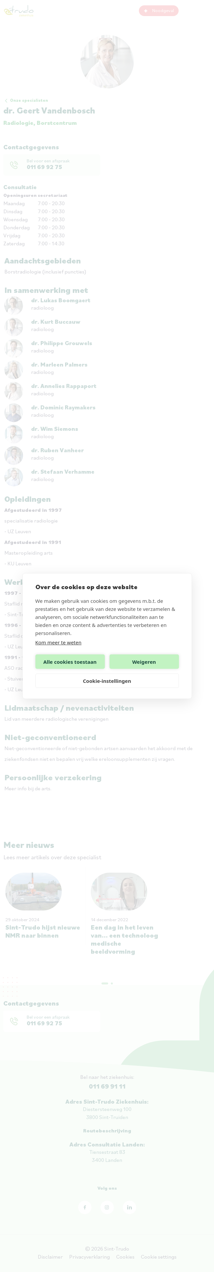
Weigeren (144, 661)
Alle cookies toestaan (69, 661)
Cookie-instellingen (107, 681)
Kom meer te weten (58, 642)
